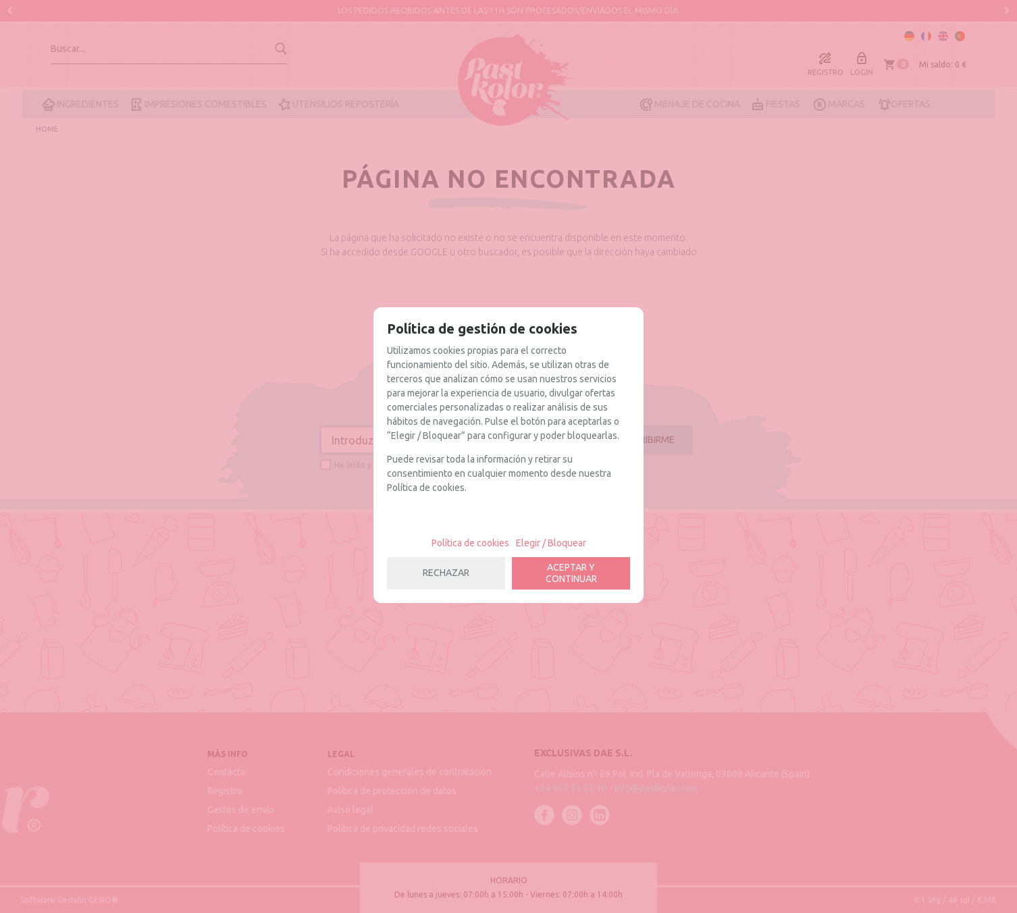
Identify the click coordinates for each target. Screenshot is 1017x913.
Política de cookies (470, 543)
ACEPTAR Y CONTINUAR (571, 573)
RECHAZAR (446, 572)
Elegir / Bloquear (551, 543)
